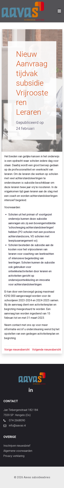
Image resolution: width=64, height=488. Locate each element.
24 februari (25, 128)
